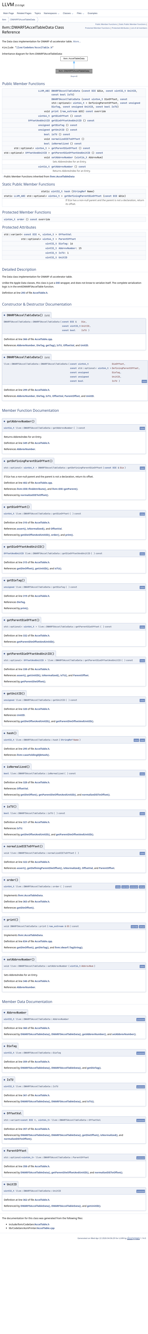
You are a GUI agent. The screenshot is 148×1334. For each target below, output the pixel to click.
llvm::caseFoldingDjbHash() (33, 754)
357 (25, 1129)
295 (25, 748)
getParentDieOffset (64, 148)
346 (25, 981)
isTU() (57, 568)
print (55, 111)
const (86, 90)
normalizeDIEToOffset (65, 139)
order (20, 219)
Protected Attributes (120, 28)
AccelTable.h (40, 292)
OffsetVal (65, 234)
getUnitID (57, 129)
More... (77, 41)
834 (25, 941)
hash (67, 191)
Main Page (8, 13)
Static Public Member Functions (132, 24)
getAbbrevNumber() (94, 1034)
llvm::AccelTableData (62, 176)
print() (69, 534)
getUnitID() (41, 568)
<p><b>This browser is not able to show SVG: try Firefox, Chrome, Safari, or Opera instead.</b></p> (74, 65)
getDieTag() (42, 947)
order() (55, 534)
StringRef (79, 191)
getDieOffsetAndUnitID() (35, 534)
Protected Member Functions (97, 28)
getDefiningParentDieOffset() (44, 868)
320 (25, 709)
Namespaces (51, 13)
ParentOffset (67, 239)
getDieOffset (60, 115)
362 (25, 1199)
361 (25, 1095)
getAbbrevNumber (62, 166)
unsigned (134, 102)
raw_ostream (69, 111)
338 (25, 669)
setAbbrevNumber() (124, 1034)
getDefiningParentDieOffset (83, 196)
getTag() (50, 345)
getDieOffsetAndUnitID (66, 120)
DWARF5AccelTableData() (35, 1034)
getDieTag (57, 125)
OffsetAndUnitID (39, 120)
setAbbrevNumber (62, 157)
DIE (93, 90)
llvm (4, 19)
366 (25, 339)
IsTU (70, 94)
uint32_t (120, 90)
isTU (54, 134)
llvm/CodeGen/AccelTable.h (34, 47)
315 (25, 562)
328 (25, 782)
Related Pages (24, 13)
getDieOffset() (25, 568)
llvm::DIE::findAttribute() (31, 488)
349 (25, 443)
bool (63, 94)
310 (25, 522)
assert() (21, 528)
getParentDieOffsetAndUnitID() (35, 641)
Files (80, 13)
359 (25, 1061)
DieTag (55, 106)
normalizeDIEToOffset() (34, 495)
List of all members (139, 28)
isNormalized (60, 143)
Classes (68, 13)
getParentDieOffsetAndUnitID (70, 152)
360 (25, 1028)
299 (25, 389)
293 (23, 292)
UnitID (131, 90)
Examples (92, 13)
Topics (37, 13)
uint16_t (81, 157)
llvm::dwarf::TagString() (68, 947)
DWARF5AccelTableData (22, 19)
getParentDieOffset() (32, 681)
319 (25, 596)
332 (25, 635)
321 (25, 822)
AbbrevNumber (67, 248)
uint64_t (97, 99)
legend (74, 76)
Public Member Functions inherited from (38, 176)
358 (25, 1166)
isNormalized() (35, 528)
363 (25, 901)
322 (25, 861)
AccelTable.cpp (43, 339)
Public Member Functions (106, 24)
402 (25, 482)
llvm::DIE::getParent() (64, 488)
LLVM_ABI (44, 90)
